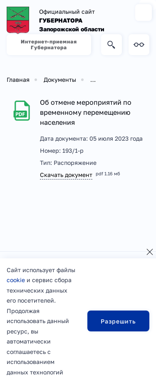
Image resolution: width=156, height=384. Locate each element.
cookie (16, 279)
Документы (60, 79)
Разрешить (118, 321)
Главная (18, 79)
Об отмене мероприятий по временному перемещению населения (85, 112)
